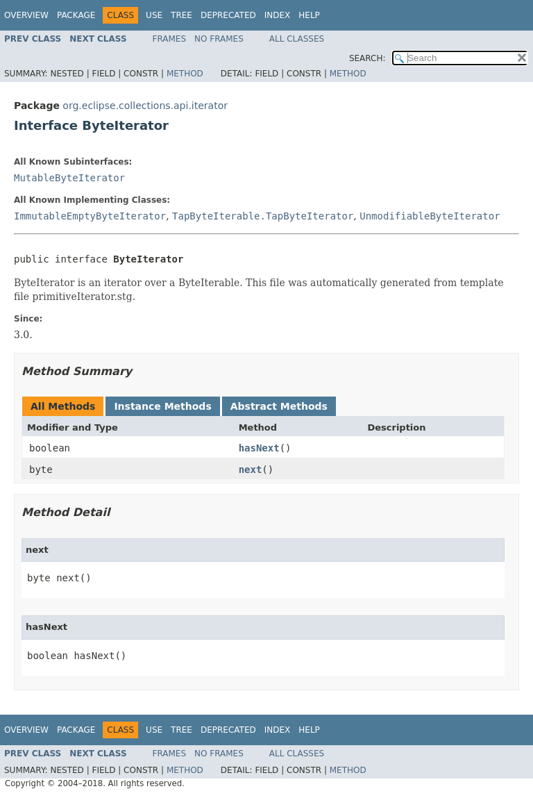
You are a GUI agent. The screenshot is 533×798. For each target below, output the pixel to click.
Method (185, 73)
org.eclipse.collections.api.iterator (145, 105)
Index (277, 15)
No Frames (219, 39)
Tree (181, 15)
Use (154, 15)
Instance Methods (162, 406)
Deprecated (228, 15)
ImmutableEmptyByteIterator (90, 216)
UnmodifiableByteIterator (429, 216)
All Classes (296, 39)
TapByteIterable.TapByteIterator (262, 216)
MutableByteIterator (69, 177)
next (250, 469)
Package (76, 15)
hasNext (259, 448)
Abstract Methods (279, 406)
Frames (170, 39)
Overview (26, 15)
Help (309, 15)
